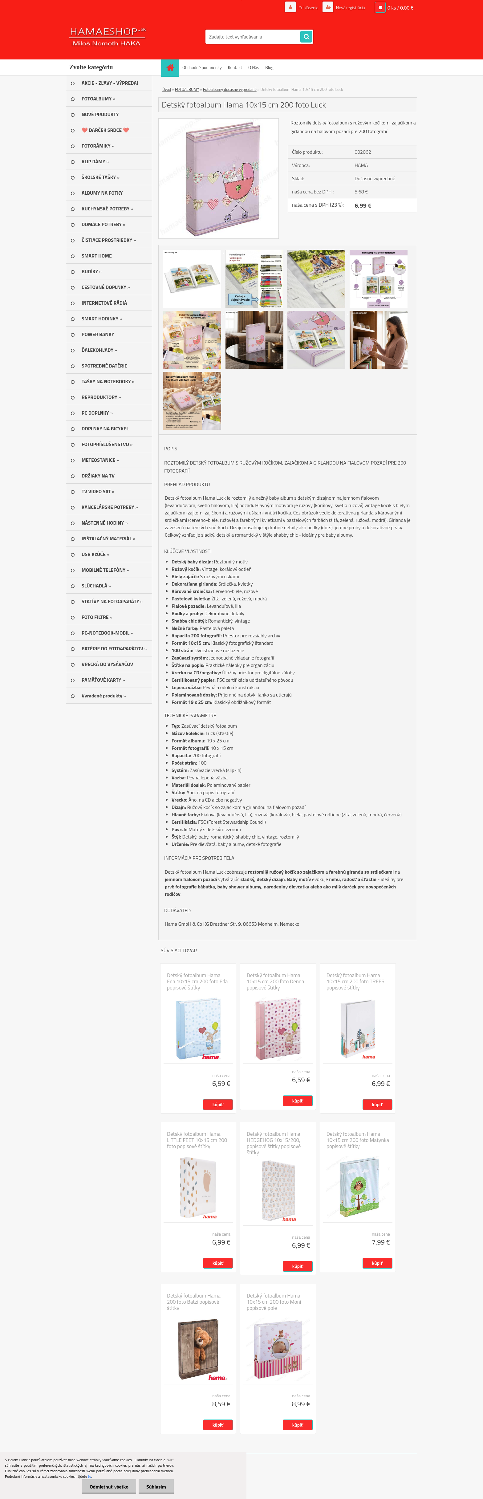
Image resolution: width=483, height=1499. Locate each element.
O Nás (253, 67)
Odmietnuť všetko (109, 1486)
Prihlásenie (308, 7)
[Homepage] (172, 67)
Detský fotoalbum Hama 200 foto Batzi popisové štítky (194, 1302)
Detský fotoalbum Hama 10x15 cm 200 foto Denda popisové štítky (275, 981)
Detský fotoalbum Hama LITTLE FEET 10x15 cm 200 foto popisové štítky (197, 1140)
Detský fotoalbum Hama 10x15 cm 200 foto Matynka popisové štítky (358, 1140)
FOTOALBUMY (187, 89)
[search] (306, 37)
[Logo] (108, 36)
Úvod (166, 89)
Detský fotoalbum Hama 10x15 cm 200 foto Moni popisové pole (274, 1302)
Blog (269, 67)
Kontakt (235, 67)
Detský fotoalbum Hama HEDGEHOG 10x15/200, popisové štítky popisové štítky (274, 1143)
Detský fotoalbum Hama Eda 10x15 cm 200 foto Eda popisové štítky (197, 981)
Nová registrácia (350, 7)
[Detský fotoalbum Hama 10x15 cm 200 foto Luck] (218, 121)
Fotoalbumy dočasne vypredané (230, 89)
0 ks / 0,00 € (400, 7)
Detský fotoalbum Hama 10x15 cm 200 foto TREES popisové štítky (355, 981)
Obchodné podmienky (202, 67)
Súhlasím (156, 1486)
